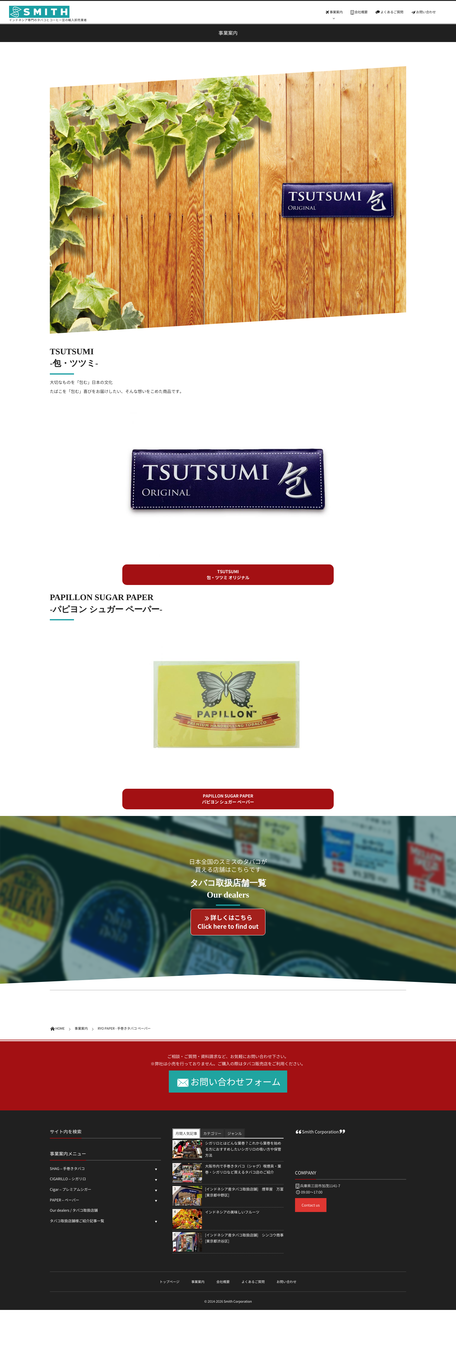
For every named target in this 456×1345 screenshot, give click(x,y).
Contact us (311, 1205)
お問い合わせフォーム (236, 1081)
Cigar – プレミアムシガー (70, 1189)
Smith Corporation (320, 1132)
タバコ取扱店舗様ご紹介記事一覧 (77, 1220)
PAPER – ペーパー (64, 1200)
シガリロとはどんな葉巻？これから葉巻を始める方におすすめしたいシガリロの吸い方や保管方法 (243, 1149)
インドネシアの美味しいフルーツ (232, 1212)
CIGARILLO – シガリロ (68, 1178)
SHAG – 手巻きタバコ (67, 1168)
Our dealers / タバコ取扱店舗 (75, 1210)
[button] (228, 574)
